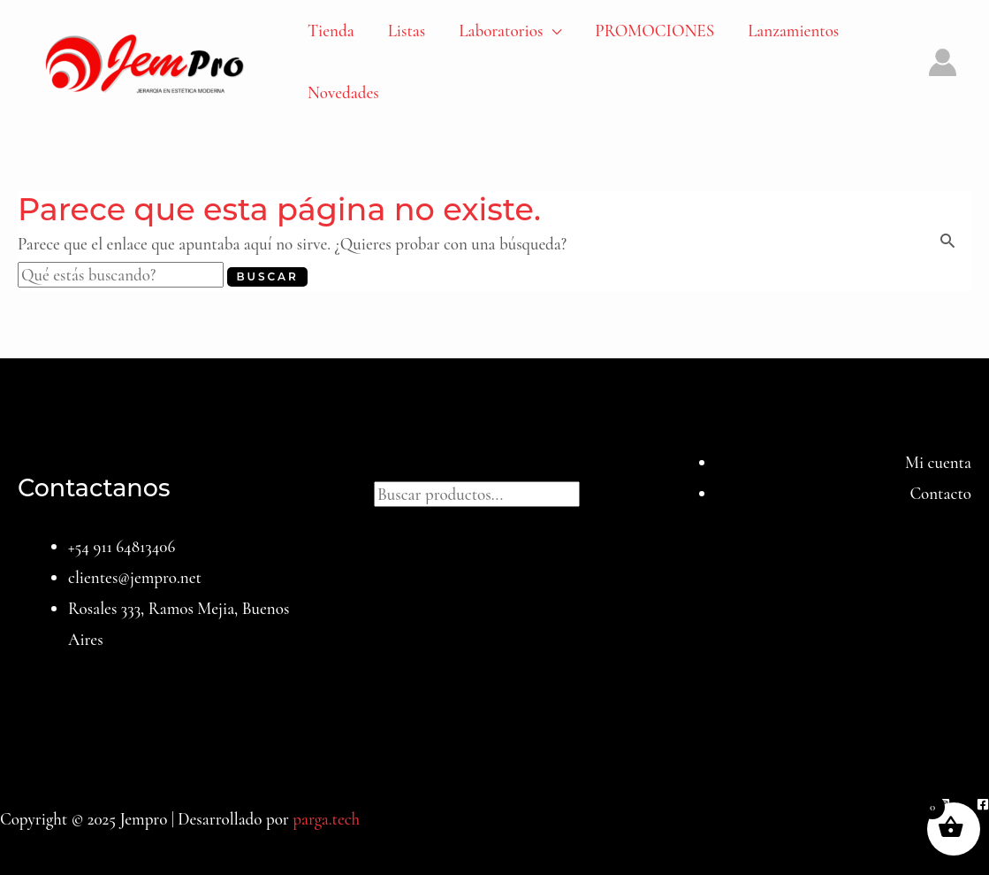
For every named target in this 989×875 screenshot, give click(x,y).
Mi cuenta (938, 462)
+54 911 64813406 (121, 546)
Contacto (940, 493)
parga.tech (326, 819)
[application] (552, 31)
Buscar (495, 462)
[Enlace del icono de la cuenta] (942, 62)
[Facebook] (983, 804)
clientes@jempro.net (135, 577)
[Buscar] (597, 492)
